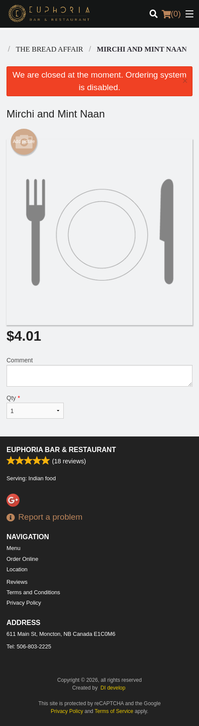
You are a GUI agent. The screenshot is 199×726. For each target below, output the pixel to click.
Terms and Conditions (33, 592)
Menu (13, 548)
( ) (171, 13)
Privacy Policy (24, 602)
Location (17, 569)
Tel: (29, 646)
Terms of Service (114, 711)
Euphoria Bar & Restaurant (61, 449)
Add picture (24, 142)
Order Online (22, 559)
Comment (99, 372)
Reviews (17, 582)
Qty (35, 406)
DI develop (113, 688)
